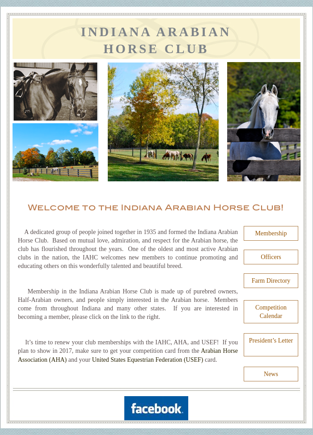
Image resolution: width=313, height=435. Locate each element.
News (271, 374)
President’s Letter (271, 340)
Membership (271, 233)
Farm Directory (271, 280)
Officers (271, 257)
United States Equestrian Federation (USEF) (148, 359)
